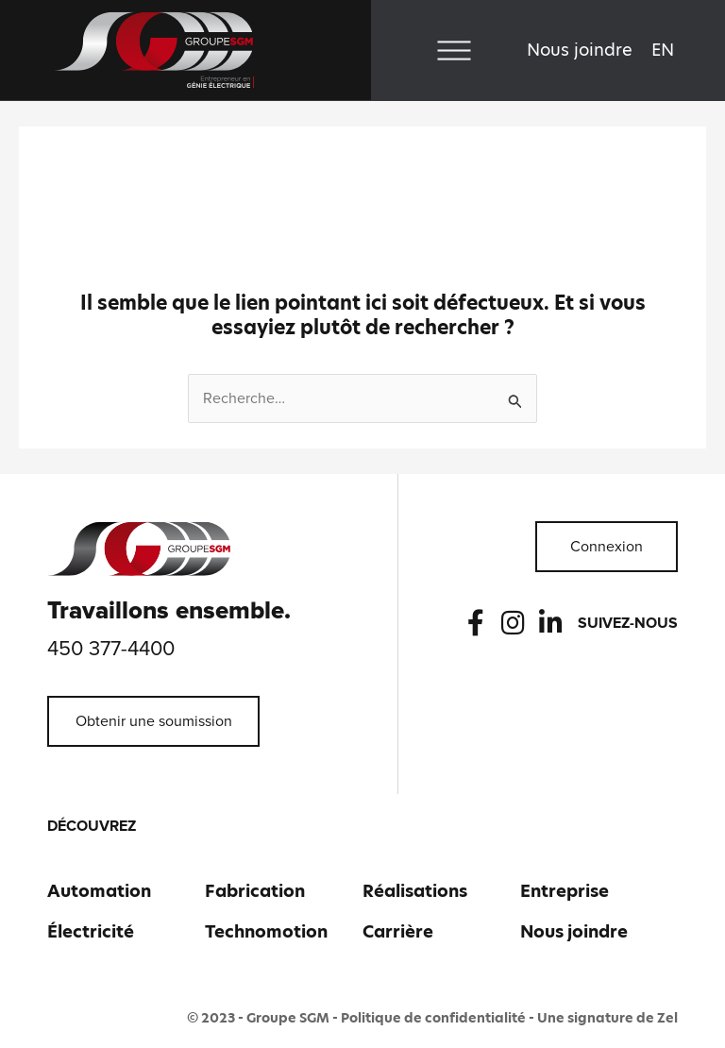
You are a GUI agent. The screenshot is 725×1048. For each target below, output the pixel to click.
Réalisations (414, 891)
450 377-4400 (111, 649)
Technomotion (266, 931)
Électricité (90, 931)
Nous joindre (579, 49)
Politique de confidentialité (433, 1017)
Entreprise (564, 891)
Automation (99, 891)
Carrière (397, 931)
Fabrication (255, 891)
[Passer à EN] (662, 50)
